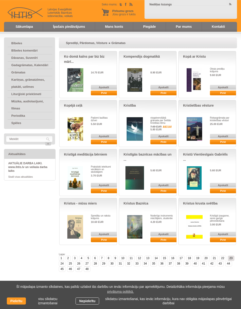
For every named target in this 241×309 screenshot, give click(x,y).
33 (136, 263)
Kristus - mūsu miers (80, 203)
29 (103, 263)
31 (120, 263)
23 (231, 258)
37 (170, 263)
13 (147, 258)
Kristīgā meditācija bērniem (85, 154)
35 (153, 263)
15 (164, 258)
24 (62, 263)
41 (203, 263)
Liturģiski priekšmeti (26, 94)
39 (186, 263)
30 (111, 263)
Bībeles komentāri (24, 50)
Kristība (130, 105)
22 (222, 258)
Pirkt (104, 93)
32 (128, 263)
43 (220, 263)
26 (78, 263)
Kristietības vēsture (198, 105)
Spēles (16, 123)
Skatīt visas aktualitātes (20, 177)
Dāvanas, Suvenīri (24, 58)
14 (156, 258)
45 (62, 269)
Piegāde (149, 26)
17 (181, 258)
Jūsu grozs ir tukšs (124, 12)
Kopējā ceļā (73, 105)
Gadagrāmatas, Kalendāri (29, 65)
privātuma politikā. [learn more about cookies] (120, 291)
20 (206, 258)
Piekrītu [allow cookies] (16, 301)
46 (70, 269)
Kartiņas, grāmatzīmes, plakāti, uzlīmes (28, 83)
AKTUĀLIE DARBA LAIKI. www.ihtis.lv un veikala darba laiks (27, 167)
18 (189, 258)
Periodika (18, 115)
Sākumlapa (24, 26)
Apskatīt (104, 87)
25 (70, 263)
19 (197, 258)
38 (178, 263)
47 (78, 269)
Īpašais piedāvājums (69, 26)
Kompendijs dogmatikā (142, 56)
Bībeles (16, 43)
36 (161, 263)
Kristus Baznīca (136, 203)
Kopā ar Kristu (194, 56)
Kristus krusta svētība (200, 203)
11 (131, 258)
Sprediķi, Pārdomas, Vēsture (86, 43)
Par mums (184, 26)
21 (214, 258)
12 (139, 258)
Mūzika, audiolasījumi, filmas (27, 105)
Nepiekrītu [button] (87, 301)
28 (95, 263)
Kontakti (218, 26)
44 (228, 263)
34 (145, 263)
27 (86, 263)
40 (195, 263)
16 (172, 258)
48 (86, 269)
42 (211, 263)
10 (122, 258)
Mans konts (114, 26)
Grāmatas (18, 72)
